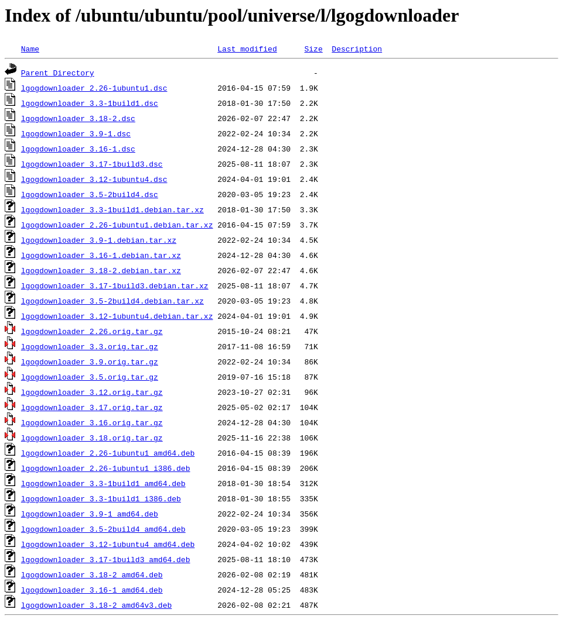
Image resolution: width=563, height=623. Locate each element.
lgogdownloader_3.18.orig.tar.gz (92, 437)
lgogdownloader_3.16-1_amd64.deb (92, 589)
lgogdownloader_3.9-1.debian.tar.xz (98, 240)
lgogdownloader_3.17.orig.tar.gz (92, 407)
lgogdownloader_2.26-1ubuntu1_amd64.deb (108, 453)
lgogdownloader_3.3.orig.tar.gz (89, 346)
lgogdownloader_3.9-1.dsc (76, 133)
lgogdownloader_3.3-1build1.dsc (89, 103)
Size (313, 48)
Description (357, 48)
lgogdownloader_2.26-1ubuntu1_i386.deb (105, 468)
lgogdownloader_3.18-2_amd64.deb (92, 574)
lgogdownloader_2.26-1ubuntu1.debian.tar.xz (117, 224)
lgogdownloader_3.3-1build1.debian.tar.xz (112, 209)
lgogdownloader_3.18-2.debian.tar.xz (101, 270)
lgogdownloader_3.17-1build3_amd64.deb (105, 559)
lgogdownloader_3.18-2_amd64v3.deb (96, 605)
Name (30, 48)
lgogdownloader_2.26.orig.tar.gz (92, 331)
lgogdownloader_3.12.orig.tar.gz (92, 392)
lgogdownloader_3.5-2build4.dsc (89, 194)
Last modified (247, 48)
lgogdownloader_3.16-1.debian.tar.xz (101, 255)
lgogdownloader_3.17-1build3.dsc (92, 164)
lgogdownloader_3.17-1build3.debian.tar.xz (115, 285)
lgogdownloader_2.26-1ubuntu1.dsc (94, 87)
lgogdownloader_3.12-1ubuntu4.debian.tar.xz (117, 316)
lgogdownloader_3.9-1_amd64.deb (89, 513)
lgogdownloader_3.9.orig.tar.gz (89, 361)
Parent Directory (57, 72)
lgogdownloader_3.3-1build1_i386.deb (101, 498)
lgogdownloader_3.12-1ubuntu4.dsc (94, 179)
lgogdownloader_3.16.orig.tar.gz (92, 422)
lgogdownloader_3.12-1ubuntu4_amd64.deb (108, 544)
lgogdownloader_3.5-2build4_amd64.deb (103, 529)
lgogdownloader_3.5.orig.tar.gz (89, 376)
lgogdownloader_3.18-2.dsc (78, 118)
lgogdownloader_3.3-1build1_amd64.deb (103, 483)
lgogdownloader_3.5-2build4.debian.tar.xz (112, 300)
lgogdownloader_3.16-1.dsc (78, 148)
